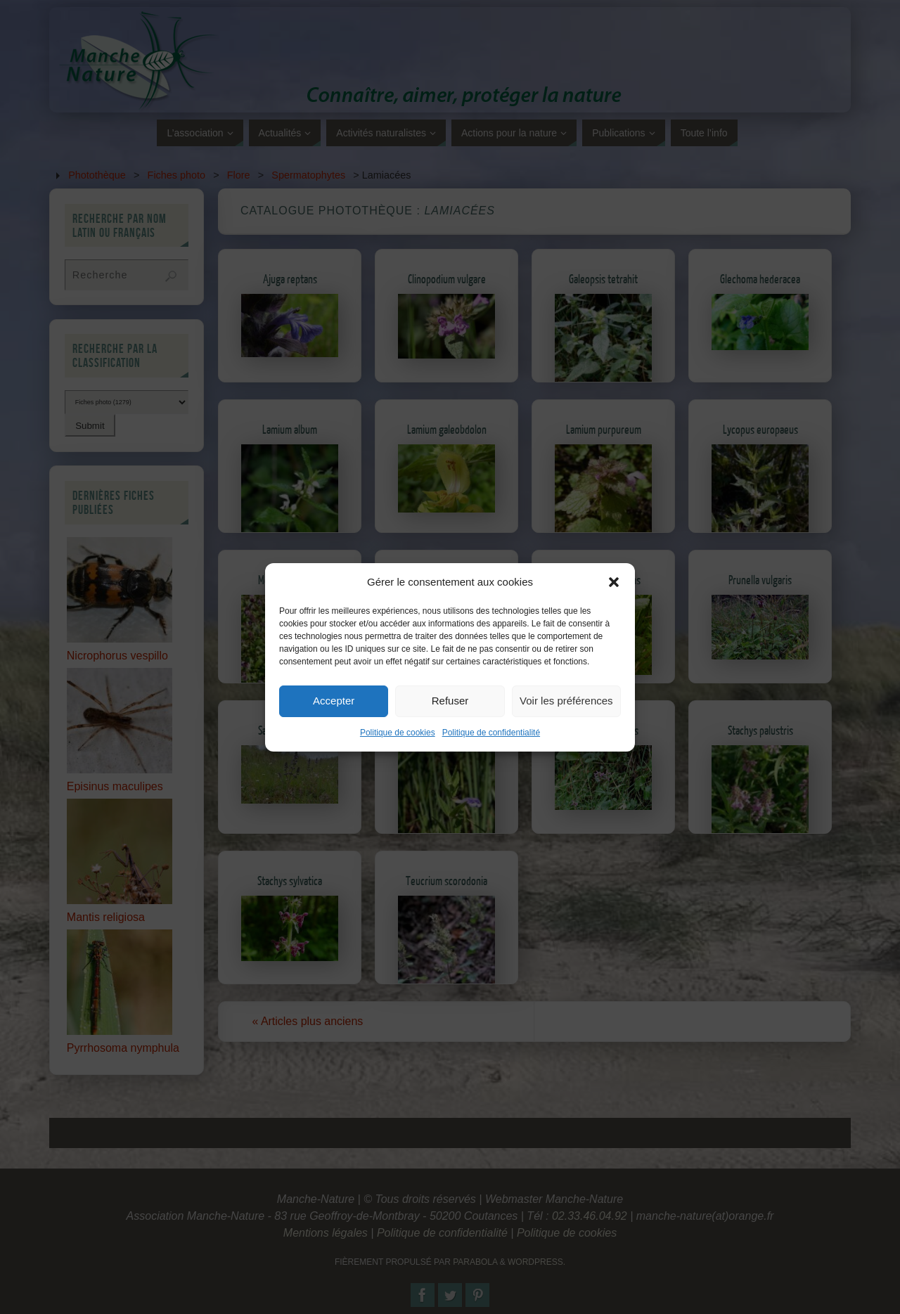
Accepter (333, 713)
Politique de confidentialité (491, 744)
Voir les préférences (566, 713)
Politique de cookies (397, 744)
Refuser (450, 713)
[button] (614, 594)
